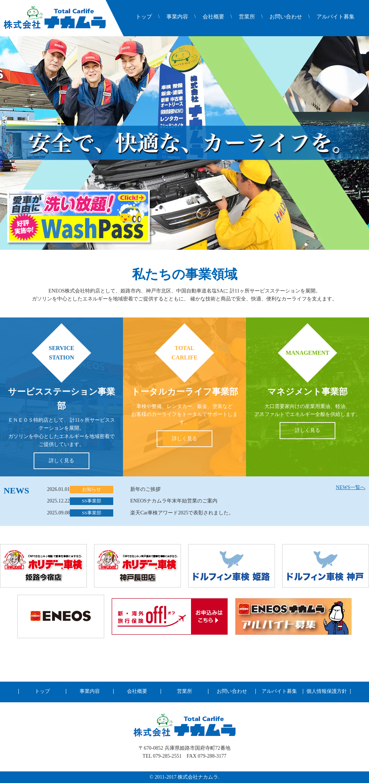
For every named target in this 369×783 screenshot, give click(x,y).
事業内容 (177, 17)
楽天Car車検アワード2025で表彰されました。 (182, 512)
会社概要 (213, 17)
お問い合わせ (286, 17)
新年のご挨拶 (145, 489)
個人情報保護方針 (326, 691)
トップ (144, 17)
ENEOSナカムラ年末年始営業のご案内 (173, 501)
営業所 (247, 17)
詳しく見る (61, 460)
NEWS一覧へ (350, 487)
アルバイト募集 (336, 17)
